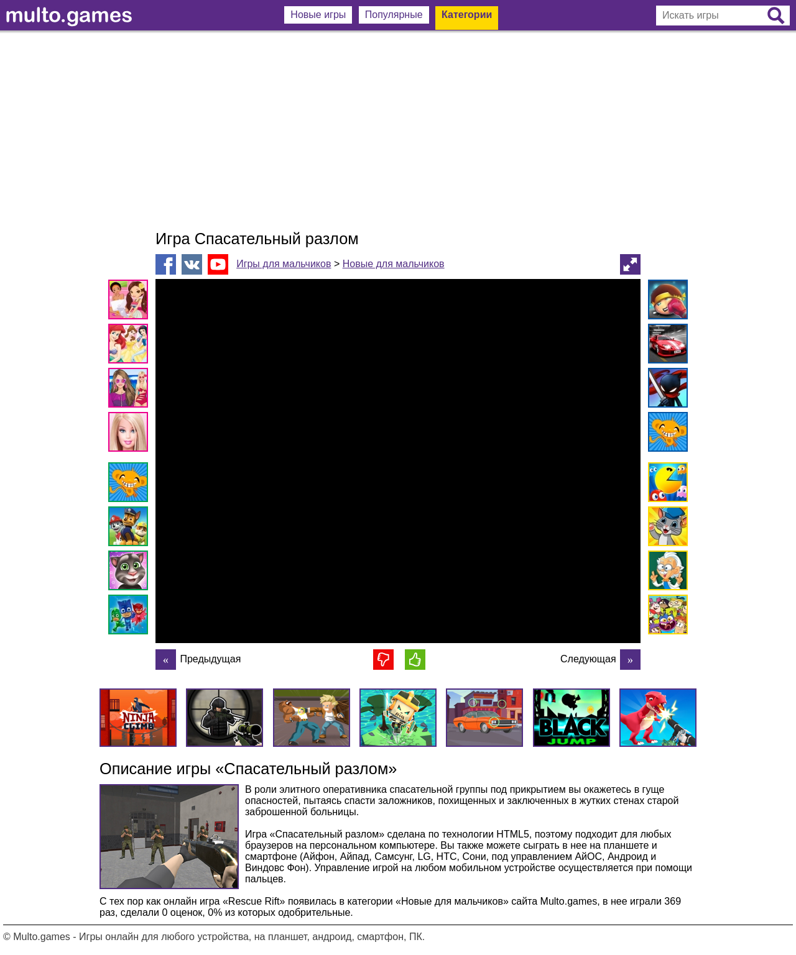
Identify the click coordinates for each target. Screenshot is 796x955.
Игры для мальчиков (283, 263)
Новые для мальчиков (394, 263)
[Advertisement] (398, 130)
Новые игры (318, 14)
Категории (467, 14)
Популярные (394, 14)
